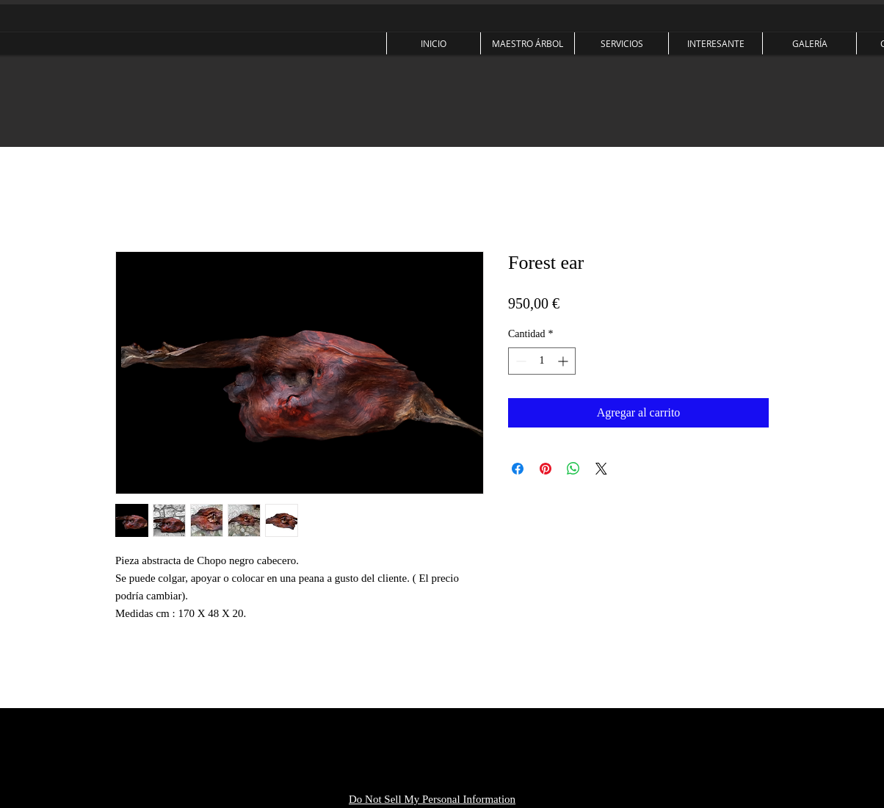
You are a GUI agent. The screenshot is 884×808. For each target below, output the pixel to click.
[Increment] (564, 361)
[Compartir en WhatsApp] (573, 468)
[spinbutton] (542, 361)
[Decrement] (519, 361)
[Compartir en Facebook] (517, 468)
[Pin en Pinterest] (545, 468)
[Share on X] (601, 468)
